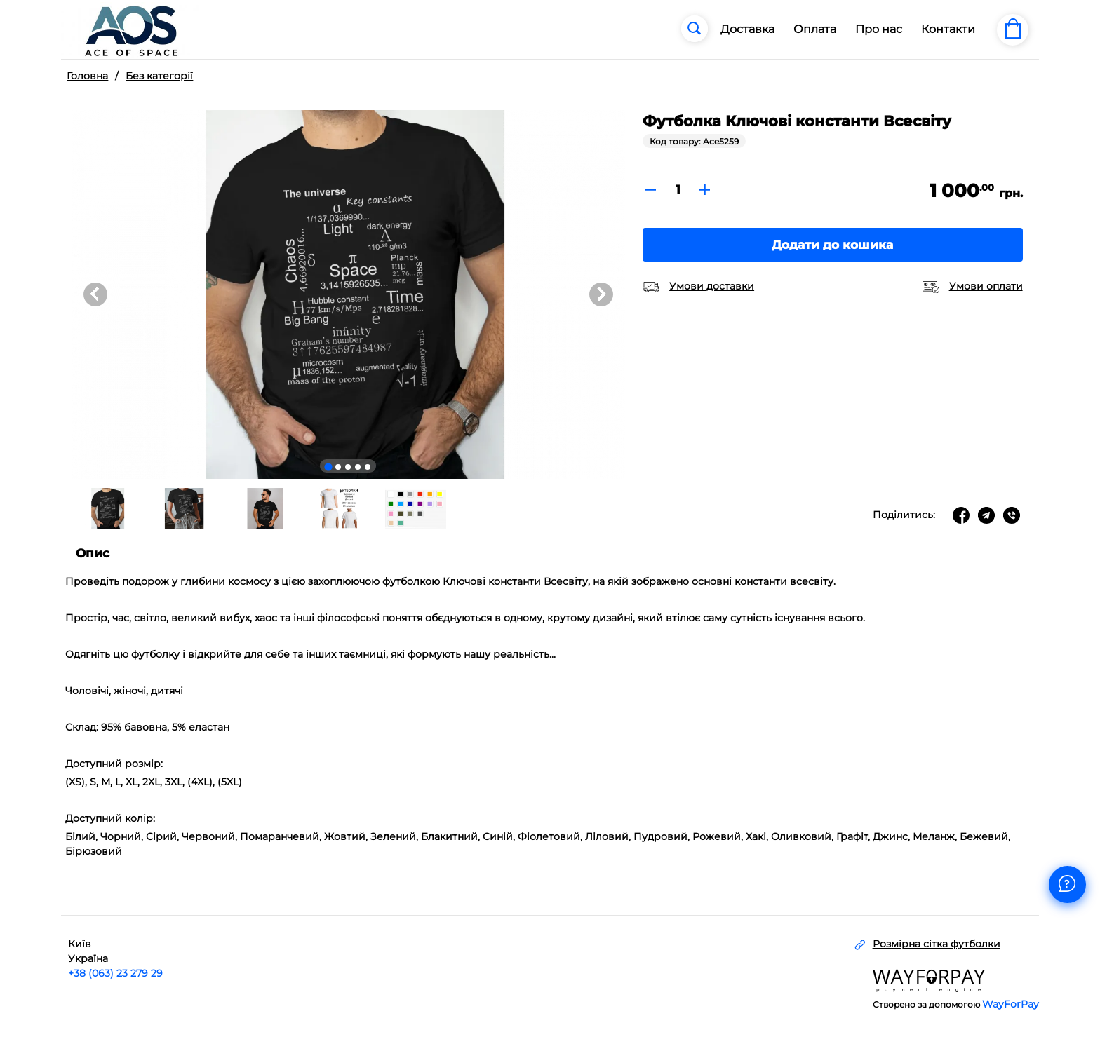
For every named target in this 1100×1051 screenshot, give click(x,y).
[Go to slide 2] (338, 467)
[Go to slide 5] (367, 467)
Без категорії (159, 75)
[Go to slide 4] (358, 467)
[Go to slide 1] (329, 467)
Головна (87, 75)
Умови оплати (986, 286)
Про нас (878, 29)
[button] (107, 508)
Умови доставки (711, 286)
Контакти (948, 29)
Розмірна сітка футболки (936, 944)
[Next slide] (601, 294)
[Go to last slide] (95, 294)
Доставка (747, 29)
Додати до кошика (832, 245)
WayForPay (1010, 1004)
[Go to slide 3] (348, 467)
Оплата (814, 29)
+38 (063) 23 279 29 (115, 973)
